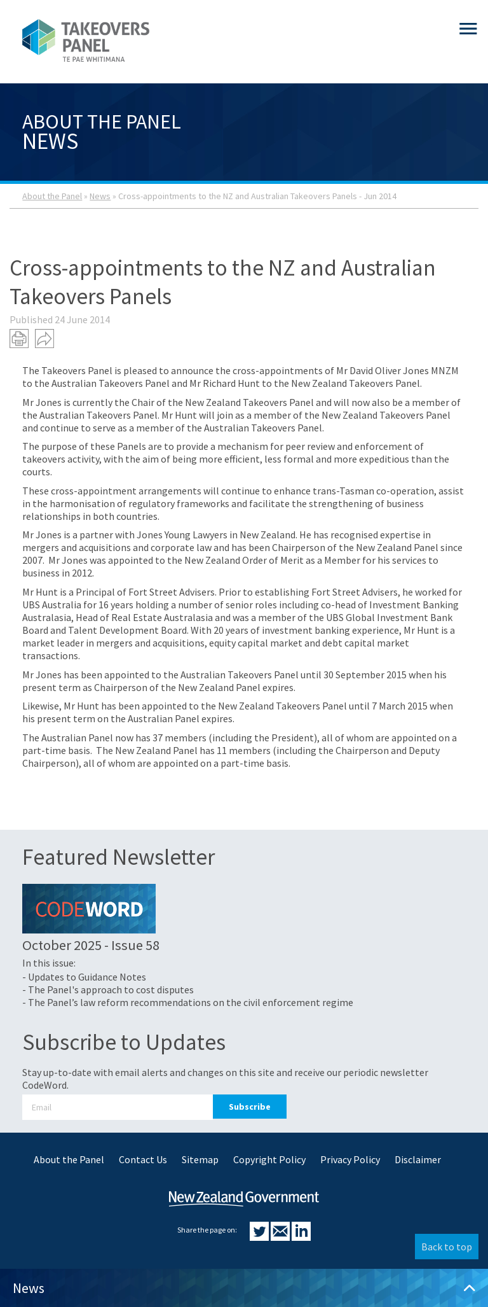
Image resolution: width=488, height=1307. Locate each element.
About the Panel (52, 196)
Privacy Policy (350, 1159)
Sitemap (200, 1159)
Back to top (446, 1246)
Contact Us (143, 1159)
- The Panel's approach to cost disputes (108, 989)
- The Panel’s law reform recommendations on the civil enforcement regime (187, 1002)
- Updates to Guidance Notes (84, 976)
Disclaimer (418, 1159)
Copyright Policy (269, 1159)
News (100, 196)
